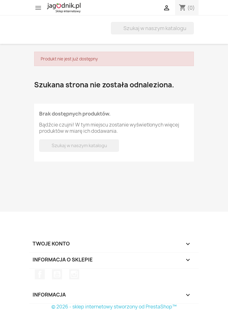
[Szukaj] (152, 28)
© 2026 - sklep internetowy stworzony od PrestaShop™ (114, 306)
